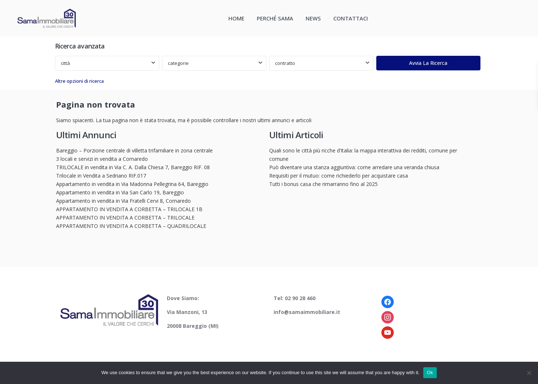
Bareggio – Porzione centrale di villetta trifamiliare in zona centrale (134, 150)
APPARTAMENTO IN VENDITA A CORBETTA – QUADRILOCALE (131, 225)
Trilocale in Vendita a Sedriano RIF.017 (101, 175)
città (65, 63)
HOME (236, 18)
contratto (285, 63)
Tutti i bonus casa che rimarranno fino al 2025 (323, 184)
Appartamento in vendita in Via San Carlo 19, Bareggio (120, 192)
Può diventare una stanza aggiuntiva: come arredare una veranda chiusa (354, 167)
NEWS (313, 18)
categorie (178, 63)
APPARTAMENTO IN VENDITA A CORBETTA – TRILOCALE (125, 217)
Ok (430, 372)
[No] (529, 372)
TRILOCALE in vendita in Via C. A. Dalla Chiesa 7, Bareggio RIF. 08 (133, 167)
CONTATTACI (350, 18)
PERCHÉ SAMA (275, 18)
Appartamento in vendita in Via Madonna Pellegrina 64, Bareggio (132, 184)
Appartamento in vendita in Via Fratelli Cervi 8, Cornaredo (123, 200)
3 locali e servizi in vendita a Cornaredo (102, 158)
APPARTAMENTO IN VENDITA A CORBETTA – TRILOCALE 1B (129, 209)
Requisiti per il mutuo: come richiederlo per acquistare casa (338, 175)
